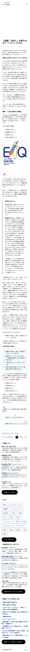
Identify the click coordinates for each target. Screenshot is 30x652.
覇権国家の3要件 (6, 455)
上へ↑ (26, 649)
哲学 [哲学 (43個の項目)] (18, 517)
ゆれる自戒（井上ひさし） (9, 563)
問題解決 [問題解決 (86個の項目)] (5, 509)
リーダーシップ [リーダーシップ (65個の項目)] (16, 509)
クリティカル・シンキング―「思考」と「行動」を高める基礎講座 (14, 608)
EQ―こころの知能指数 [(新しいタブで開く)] (10, 115)
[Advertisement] (15, 23)
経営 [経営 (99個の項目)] (4, 505)
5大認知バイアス (6, 482)
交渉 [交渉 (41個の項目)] (24, 521)
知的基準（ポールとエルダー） (11, 473)
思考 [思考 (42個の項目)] (17, 521)
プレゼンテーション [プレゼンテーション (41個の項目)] (9, 526)
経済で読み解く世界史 (9, 605)
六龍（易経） (5, 581)
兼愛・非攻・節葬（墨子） (9, 446)
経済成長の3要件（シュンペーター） (12, 464)
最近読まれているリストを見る (13, 591)
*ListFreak (6, 3)
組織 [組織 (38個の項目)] (18, 530)
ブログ (17, 433)
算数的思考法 (7, 616)
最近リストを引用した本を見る (13, 642)
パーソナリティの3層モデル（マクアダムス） (15, 572)
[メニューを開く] (27, 3)
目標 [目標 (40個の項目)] (11, 530)
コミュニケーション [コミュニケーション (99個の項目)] (15, 505)
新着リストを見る (9, 492)
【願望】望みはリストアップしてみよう (16, 423)
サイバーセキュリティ (9, 619)
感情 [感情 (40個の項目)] (4, 530)
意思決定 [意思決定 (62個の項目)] (5, 513)
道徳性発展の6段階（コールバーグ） (12, 556)
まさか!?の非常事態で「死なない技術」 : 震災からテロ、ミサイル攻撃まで (15, 632)
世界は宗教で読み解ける (10, 602)
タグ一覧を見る (9, 540)
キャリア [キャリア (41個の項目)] (21, 526)
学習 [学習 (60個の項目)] (13, 513)
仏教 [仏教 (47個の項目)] (11, 517)
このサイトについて (7, 433)
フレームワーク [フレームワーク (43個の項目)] (7, 521)
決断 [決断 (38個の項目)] (4, 534)
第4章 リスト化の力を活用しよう (14, 417)
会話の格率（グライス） (9, 547)
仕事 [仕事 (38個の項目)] (24, 530)
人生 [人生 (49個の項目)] (4, 517)
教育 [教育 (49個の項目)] (20, 513)
